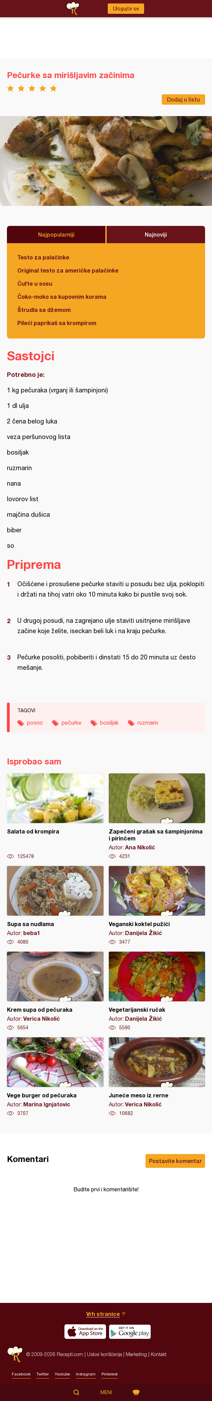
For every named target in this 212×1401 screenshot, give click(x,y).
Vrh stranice (103, 1314)
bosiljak (109, 722)
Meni (106, 1392)
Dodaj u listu (183, 99)
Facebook (21, 1374)
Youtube (62, 1374)
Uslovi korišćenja (104, 1354)
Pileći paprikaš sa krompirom (56, 323)
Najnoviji (156, 234)
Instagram (86, 1374)
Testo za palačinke (43, 257)
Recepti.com (15, 1354)
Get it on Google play (130, 1331)
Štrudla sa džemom (44, 309)
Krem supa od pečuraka (55, 991)
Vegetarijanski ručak (157, 991)
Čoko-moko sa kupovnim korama (61, 296)
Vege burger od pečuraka (55, 1077)
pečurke (71, 722)
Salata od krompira (55, 816)
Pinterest (109, 1374)
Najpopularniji (56, 234)
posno (35, 722)
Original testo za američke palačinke (67, 270)
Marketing (136, 1354)
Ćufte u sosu (34, 283)
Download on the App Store (85, 1331)
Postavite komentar (175, 1160)
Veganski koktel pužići (157, 905)
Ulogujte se (126, 8)
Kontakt (159, 1354)
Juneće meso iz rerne (157, 1077)
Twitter (42, 1374)
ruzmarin (148, 722)
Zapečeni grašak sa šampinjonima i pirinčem (157, 816)
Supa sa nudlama (55, 905)
